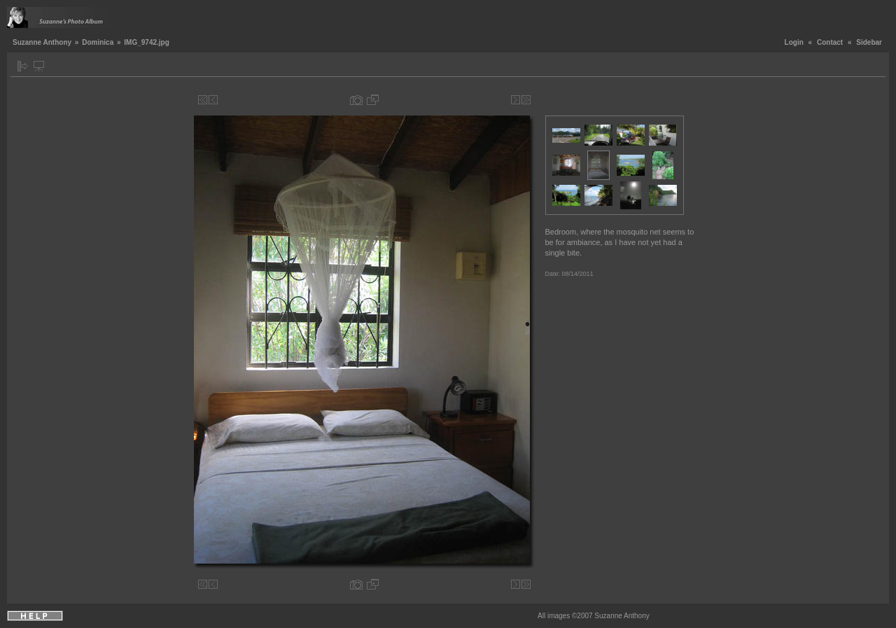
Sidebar (869, 42)
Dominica (97, 42)
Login (794, 42)
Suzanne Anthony (42, 42)
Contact (830, 42)
